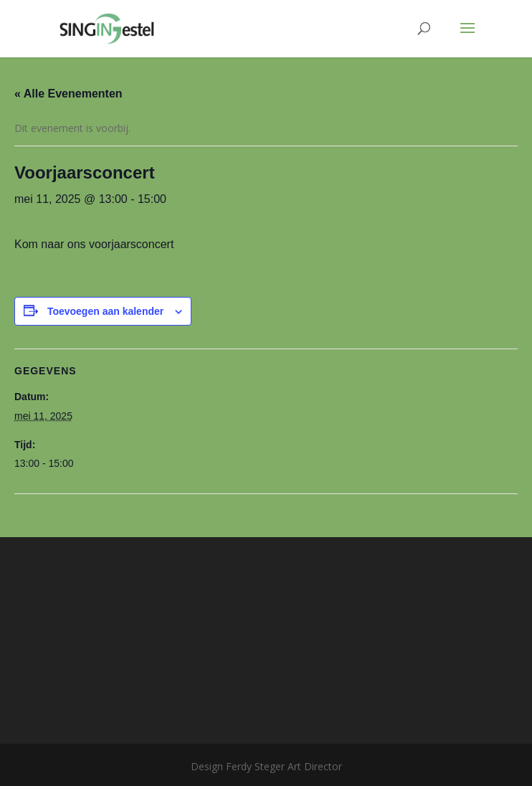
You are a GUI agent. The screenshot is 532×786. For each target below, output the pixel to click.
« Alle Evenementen (68, 93)
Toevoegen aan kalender (105, 311)
